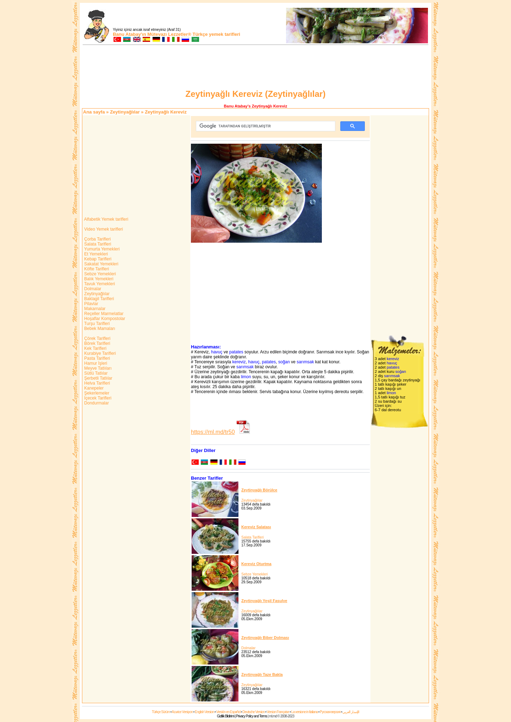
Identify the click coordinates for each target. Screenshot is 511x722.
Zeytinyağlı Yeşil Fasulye (264, 601)
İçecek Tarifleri (97, 398)
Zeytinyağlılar (125, 112)
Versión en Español (228, 712)
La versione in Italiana (304, 712)
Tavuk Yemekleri (99, 283)
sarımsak (305, 361)
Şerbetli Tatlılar (97, 378)
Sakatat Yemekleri (100, 263)
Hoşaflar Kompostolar (104, 318)
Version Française (278, 712)
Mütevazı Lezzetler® (169, 34)
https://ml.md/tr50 (213, 432)
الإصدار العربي (350, 712)
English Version (204, 712)
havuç (216, 351)
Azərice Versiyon (182, 712)
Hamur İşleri (95, 363)
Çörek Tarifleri (96, 338)
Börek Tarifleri (96, 343)
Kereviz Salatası (256, 527)
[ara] (264, 126)
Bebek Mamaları (99, 328)
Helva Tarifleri (96, 383)
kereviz (239, 361)
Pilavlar (90, 303)
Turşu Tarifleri (96, 323)
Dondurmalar (96, 403)
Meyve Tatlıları (97, 368)
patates (236, 351)
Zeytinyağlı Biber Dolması (265, 637)
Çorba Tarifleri (97, 239)
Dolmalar (92, 288)
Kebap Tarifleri (97, 259)
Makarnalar (94, 308)
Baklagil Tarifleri (98, 298)
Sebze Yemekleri (99, 273)
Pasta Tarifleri (96, 358)
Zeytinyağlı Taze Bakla (262, 674)
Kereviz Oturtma (256, 564)
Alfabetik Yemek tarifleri (105, 219)
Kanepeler (93, 388)
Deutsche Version (253, 712)
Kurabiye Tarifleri (99, 353)
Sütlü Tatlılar (95, 373)
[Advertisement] (255, 68)
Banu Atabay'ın (129, 34)
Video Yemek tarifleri (103, 229)
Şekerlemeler (96, 393)
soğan (284, 361)
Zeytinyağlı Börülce (259, 490)
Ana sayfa (94, 112)
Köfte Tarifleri (96, 268)
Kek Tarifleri (94, 348)
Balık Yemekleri (98, 278)
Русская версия (330, 712)
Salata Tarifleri (97, 244)
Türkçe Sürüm (161, 712)
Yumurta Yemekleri (101, 249)
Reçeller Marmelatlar (103, 313)
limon (246, 376)
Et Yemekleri (95, 254)
